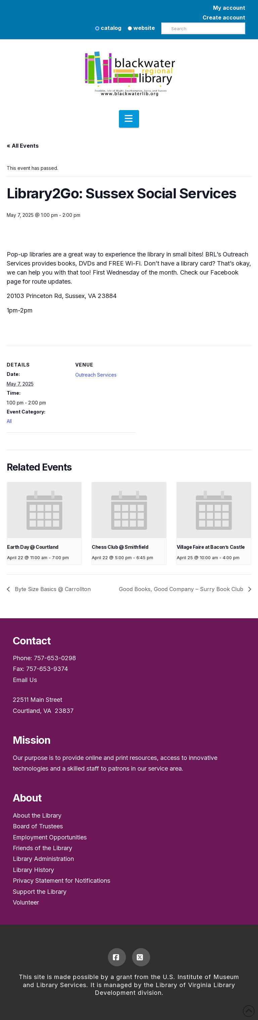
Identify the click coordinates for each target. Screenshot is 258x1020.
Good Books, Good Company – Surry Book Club (182, 589)
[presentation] (44, 510)
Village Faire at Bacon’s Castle (211, 547)
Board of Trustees (38, 826)
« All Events (23, 145)
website (141, 28)
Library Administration (43, 858)
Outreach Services (96, 375)
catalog (108, 28)
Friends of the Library (42, 848)
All (9, 421)
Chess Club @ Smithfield (120, 547)
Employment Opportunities (50, 837)
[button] (129, 119)
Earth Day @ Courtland (32, 547)
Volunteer (26, 902)
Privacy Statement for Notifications (61, 880)
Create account (224, 17)
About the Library (37, 815)
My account (229, 7)
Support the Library (40, 891)
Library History (33, 869)
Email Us (25, 679)
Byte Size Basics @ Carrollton (52, 589)
